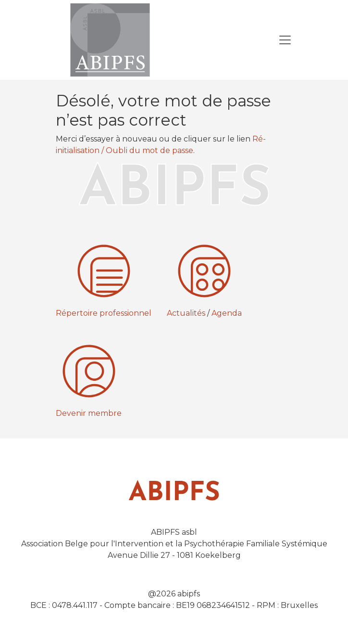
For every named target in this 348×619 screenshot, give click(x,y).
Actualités (186, 313)
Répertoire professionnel (103, 313)
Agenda (226, 313)
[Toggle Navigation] (285, 40)
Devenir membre (89, 413)
